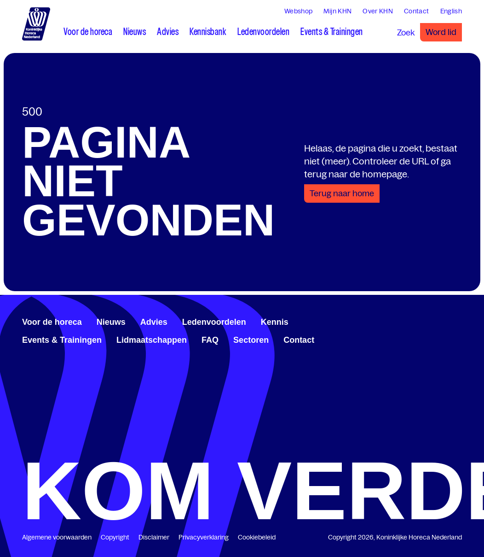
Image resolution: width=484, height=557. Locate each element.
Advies (153, 322)
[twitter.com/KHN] (443, 320)
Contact (298, 340)
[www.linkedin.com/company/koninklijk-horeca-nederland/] (436, 320)
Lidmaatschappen (151, 340)
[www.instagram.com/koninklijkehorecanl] (458, 320)
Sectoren (251, 340)
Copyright (115, 537)
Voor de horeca (52, 322)
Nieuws (111, 322)
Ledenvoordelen (214, 322)
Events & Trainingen (62, 340)
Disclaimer (153, 537)
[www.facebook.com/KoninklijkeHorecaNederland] (428, 320)
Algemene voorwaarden (57, 537)
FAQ (210, 340)
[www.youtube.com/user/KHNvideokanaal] (451, 320)
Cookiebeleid (257, 537)
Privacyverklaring (204, 537)
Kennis (274, 322)
